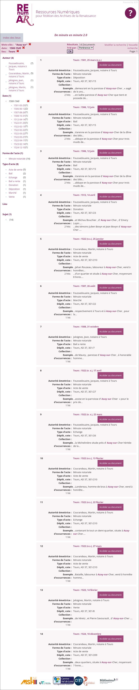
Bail (10, 173)
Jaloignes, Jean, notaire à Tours (16, 82)
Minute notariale (17, 158)
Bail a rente (14, 181)
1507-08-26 (19, 112)
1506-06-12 (19, 108)
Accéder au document (110, 64)
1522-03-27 (19, 137)
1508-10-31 (19, 115)
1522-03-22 (19, 133)
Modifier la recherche (115, 44)
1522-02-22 (19, 129)
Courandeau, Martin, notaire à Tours (19, 75)
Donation (13, 185)
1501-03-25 (19, 105)
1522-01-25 (19, 122)
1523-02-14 (19, 144)
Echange (13, 177)
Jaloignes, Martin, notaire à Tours (17, 89)
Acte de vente (15, 169)
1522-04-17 (19, 140)
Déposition (14, 189)
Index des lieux (11, 37)
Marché (12, 192)
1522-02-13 (19, 126)
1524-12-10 (19, 147)
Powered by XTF (130, 2)
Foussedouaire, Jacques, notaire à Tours (18, 66)
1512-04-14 (19, 119)
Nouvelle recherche (132, 46)
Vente (11, 196)
